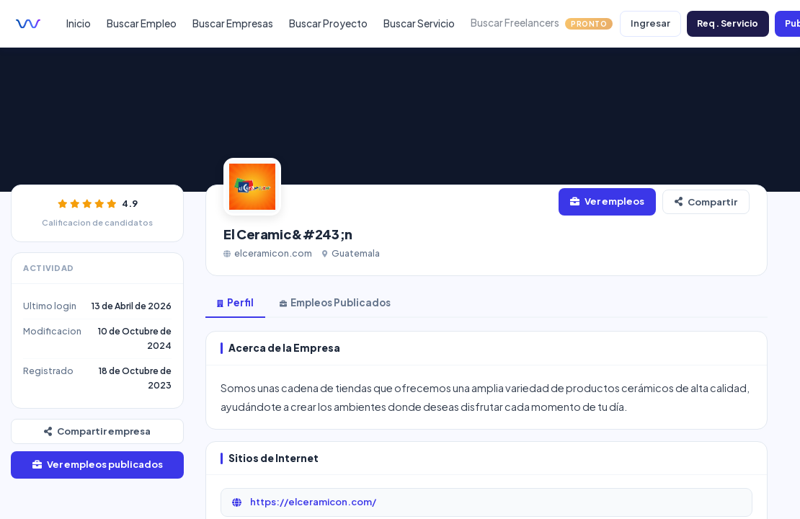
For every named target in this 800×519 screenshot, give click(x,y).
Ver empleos (607, 201)
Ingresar (650, 23)
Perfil (235, 302)
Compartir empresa (97, 431)
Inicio (78, 23)
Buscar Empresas (232, 23)
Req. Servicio (728, 23)
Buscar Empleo (142, 23)
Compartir (706, 202)
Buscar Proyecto (328, 23)
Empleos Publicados (335, 302)
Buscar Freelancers (542, 23)
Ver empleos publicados (97, 464)
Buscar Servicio (419, 23)
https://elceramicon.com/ (303, 501)
